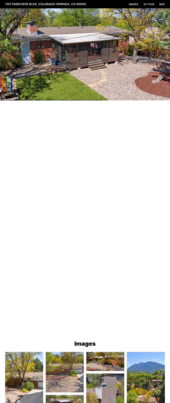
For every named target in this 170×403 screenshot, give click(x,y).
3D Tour (148, 4)
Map (162, 4)
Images (133, 4)
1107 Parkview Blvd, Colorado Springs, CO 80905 (45, 4)
